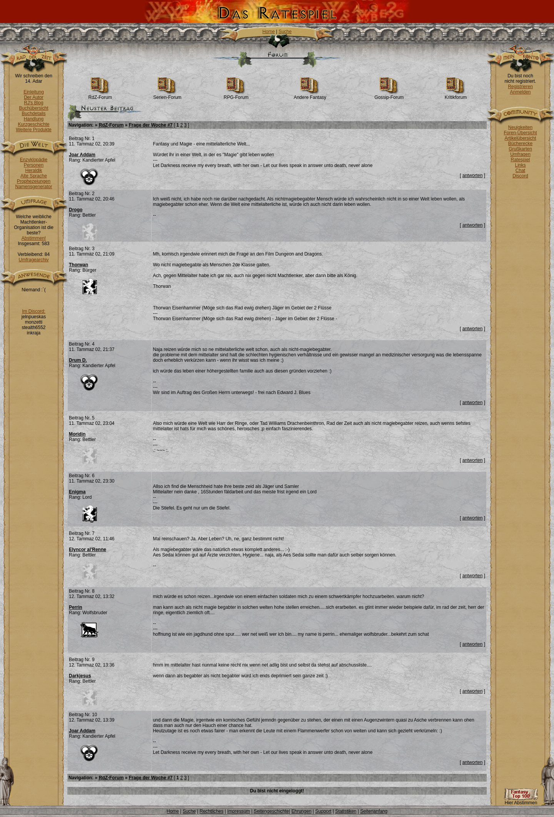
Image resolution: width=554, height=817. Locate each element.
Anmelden (520, 92)
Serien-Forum (167, 95)
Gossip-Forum (389, 95)
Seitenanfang (373, 811)
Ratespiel (520, 159)
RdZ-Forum (100, 95)
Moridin (77, 434)
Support (323, 811)
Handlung (33, 119)
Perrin (75, 607)
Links (520, 165)
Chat (520, 170)
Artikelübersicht (520, 138)
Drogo (75, 209)
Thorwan (78, 264)
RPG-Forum (236, 95)
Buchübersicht (33, 108)
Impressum (238, 811)
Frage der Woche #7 (151, 125)
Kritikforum (456, 95)
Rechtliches (212, 811)
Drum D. (78, 360)
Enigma (77, 492)
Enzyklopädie (33, 159)
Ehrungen (301, 811)
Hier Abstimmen (521, 800)
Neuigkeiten (520, 127)
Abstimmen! (34, 238)
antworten (472, 175)
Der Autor (33, 97)
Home (268, 31)
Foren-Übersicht (520, 132)
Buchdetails (33, 113)
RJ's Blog (33, 102)
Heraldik (33, 170)
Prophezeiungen (33, 181)
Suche (285, 31)
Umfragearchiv (33, 259)
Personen (33, 165)
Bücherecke (520, 143)
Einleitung (33, 92)
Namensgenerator (33, 186)
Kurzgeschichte (33, 124)
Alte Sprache (33, 176)
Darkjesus (80, 675)
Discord (520, 176)
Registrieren (520, 86)
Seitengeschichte (271, 811)
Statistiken (345, 811)
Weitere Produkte (34, 129)
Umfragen (520, 154)
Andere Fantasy (310, 95)
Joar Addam (82, 154)
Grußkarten (520, 149)
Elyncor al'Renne (87, 549)
